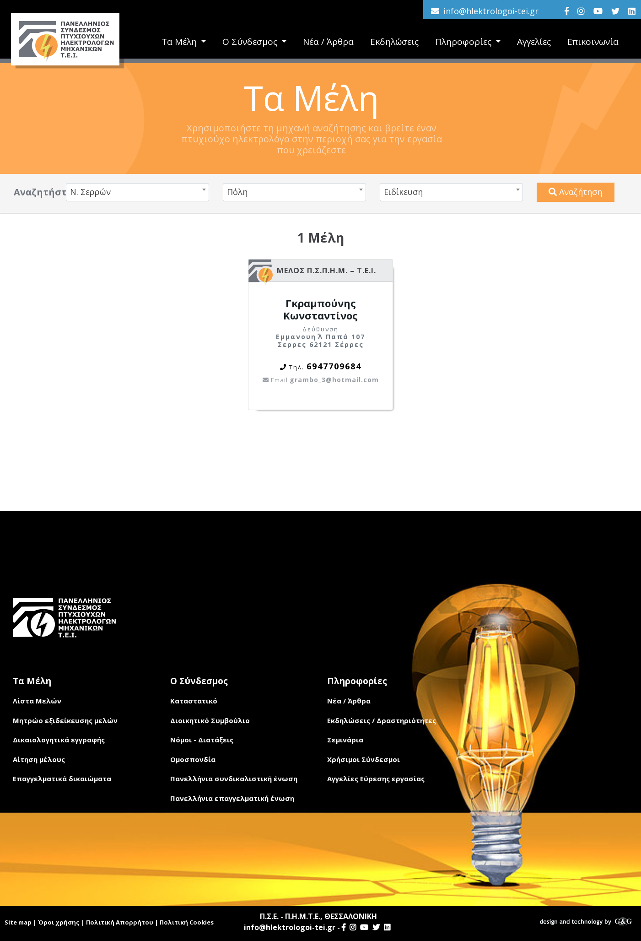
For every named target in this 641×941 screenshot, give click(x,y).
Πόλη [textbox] (237, 191)
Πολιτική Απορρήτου (119, 922)
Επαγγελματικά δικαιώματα (62, 778)
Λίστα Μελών (37, 700)
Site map (18, 922)
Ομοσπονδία (192, 759)
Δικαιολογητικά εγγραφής (59, 739)
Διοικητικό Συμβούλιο (210, 720)
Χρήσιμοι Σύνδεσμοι (363, 759)
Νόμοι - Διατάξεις (201, 739)
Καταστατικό (193, 700)
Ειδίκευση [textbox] (403, 191)
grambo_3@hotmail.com (321, 379)
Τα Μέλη (180, 42)
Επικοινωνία (593, 42)
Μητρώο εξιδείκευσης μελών (65, 720)
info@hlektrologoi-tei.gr (491, 10)
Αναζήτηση (575, 191)
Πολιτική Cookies (187, 922)
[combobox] (137, 192)
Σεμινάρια (345, 739)
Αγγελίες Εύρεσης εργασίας (376, 778)
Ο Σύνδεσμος (251, 42)
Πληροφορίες (464, 42)
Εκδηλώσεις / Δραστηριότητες (381, 720)
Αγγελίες (534, 42)
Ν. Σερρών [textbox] (90, 191)
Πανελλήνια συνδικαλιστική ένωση (233, 778)
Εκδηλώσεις (394, 42)
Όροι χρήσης (59, 922)
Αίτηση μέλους (39, 759)
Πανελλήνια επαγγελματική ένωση (232, 798)
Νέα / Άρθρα (328, 42)
